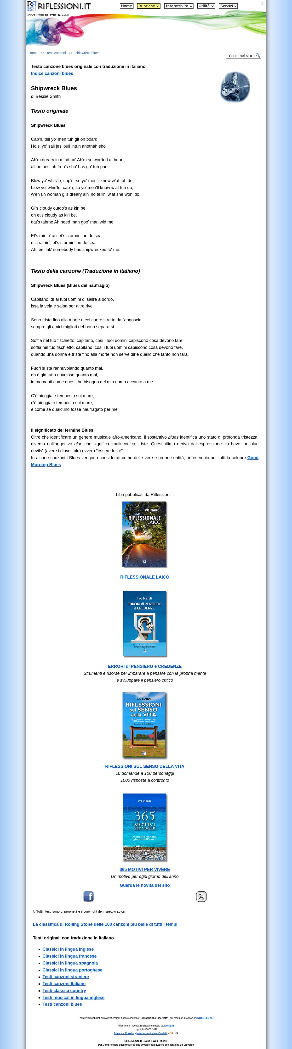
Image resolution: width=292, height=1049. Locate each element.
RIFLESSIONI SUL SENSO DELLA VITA (144, 766)
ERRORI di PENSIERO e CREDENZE (145, 666)
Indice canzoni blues (52, 73)
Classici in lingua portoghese (73, 970)
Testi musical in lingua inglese (74, 997)
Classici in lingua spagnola (70, 963)
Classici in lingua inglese (68, 949)
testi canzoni (56, 53)
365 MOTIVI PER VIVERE (145, 869)
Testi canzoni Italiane (64, 983)
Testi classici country (64, 990)
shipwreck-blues (87, 53)
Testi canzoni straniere (66, 976)
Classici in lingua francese (70, 956)
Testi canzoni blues (62, 1004)
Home (33, 53)
